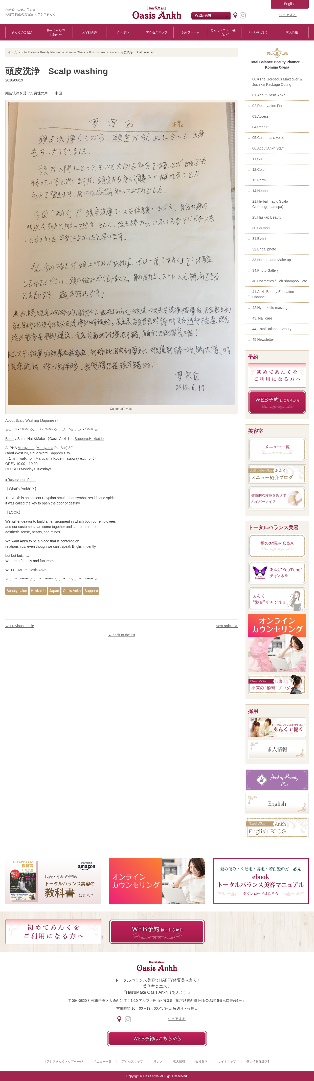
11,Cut (257, 159)
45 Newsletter (263, 339)
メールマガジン (258, 32)
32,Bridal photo (264, 249)
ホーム (12, 52)
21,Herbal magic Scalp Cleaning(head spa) (270, 204)
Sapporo (81, 439)
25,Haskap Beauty (266, 217)
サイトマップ (227, 1061)
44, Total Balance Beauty (271, 329)
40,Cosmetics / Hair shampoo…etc (279, 281)
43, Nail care (262, 318)
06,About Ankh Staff (268, 148)
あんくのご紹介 (22, 32)
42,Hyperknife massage (270, 308)
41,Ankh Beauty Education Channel (273, 294)
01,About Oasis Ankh (268, 95)
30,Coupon (261, 228)
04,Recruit (260, 127)
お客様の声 (89, 32)
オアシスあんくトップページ (63, 1061)
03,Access (260, 116)
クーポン (123, 32)
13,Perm (259, 180)
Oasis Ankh (72, 591)
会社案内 (201, 1061)
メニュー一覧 (102, 1061)
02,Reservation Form (268, 106)
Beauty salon (17, 591)
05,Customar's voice (102, 52)
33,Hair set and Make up (271, 260)
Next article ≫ (227, 626)
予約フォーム (190, 32)
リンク (158, 1061)
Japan (54, 591)
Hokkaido (96, 439)
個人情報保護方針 (258, 1061)
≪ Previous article (19, 626)
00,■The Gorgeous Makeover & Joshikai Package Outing (277, 82)
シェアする (288, 15)
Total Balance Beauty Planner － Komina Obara (53, 52)
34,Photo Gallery (265, 270)
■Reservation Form (20, 480)
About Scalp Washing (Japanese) (31, 420)
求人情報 (292, 32)
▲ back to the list (121, 635)
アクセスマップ (156, 32)
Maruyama (26, 448)
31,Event (259, 239)
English (290, 4)
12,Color (259, 169)
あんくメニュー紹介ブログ (224, 32)
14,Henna (260, 191)
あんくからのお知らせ (56, 32)
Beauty (10, 439)
